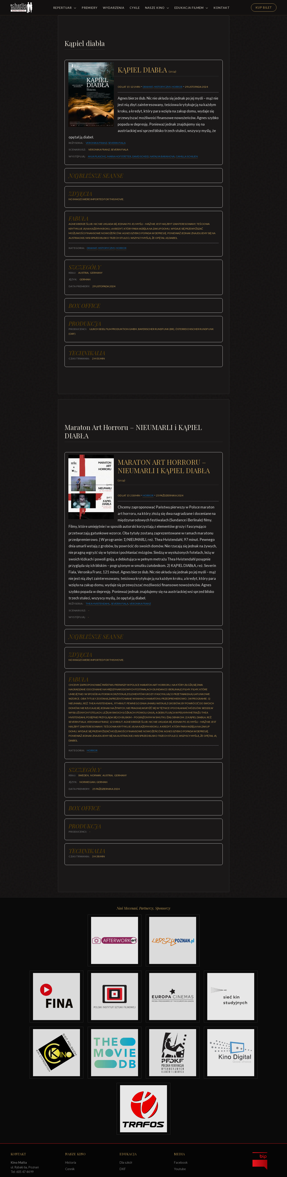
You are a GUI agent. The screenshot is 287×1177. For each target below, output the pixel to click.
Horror (177, 86)
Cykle (135, 7)
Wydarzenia (113, 7)
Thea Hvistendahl (98, 603)
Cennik (70, 1169)
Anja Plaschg (97, 156)
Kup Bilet (263, 7)
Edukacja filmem (191, 7)
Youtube (180, 1169)
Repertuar (64, 7)
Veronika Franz (96, 142)
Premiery (90, 7)
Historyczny (162, 86)
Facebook (181, 1162)
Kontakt (221, 7)
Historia (70, 1162)
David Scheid (140, 156)
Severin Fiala (117, 142)
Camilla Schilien (187, 156)
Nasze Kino (157, 7)
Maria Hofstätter (119, 156)
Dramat (148, 86)
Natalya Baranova (162, 156)
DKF (123, 1169)
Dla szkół (126, 1162)
